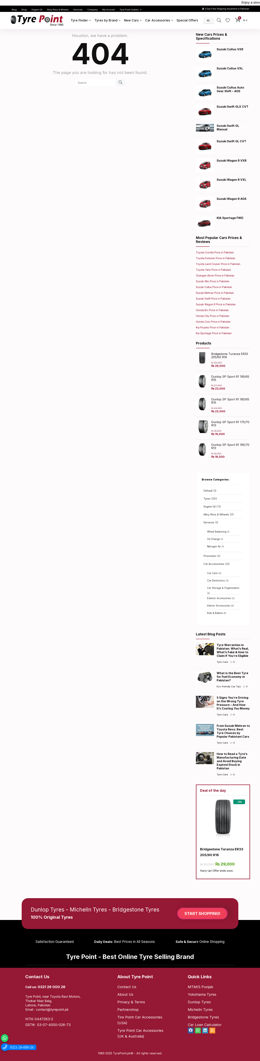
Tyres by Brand (106, 20)
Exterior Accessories (219, 598)
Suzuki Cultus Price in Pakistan (214, 287)
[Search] (120, 82)
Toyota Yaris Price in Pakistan (213, 269)
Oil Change (213, 539)
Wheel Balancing (216, 531)
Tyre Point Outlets (129, 9)
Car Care (212, 573)
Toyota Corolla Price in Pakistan (215, 252)
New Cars (131, 20)
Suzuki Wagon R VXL (231, 179)
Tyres (207, 498)
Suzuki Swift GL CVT (231, 141)
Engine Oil (37, 9)
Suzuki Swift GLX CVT (232, 106)
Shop (24, 9)
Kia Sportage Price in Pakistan (214, 333)
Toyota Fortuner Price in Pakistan (215, 258)
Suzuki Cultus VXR (230, 49)
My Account (108, 9)
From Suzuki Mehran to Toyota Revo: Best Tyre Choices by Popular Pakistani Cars (233, 731)
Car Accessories (157, 20)
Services (78, 9)
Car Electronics (216, 580)
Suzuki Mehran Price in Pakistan (215, 292)
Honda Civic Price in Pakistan (213, 321)
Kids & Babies (215, 613)
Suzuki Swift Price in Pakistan (213, 298)
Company (92, 9)
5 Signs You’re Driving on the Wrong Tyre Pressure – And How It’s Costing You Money (233, 703)
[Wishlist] (228, 20)
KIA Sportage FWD (230, 218)
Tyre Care (222, 661)
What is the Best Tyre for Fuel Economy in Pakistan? (232, 676)
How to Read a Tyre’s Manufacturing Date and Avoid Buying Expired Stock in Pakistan (232, 761)
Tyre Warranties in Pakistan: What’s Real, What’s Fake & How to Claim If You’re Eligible (233, 650)
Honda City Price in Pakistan (212, 315)
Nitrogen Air (214, 546)
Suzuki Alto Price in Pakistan (212, 281)
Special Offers (187, 20)
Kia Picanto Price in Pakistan (212, 327)
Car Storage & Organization (223, 587)
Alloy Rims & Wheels (58, 9)
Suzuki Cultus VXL (230, 68)
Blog (14, 9)
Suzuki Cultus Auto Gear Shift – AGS (230, 89)
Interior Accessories (218, 605)
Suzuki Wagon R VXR (231, 160)
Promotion (209, 556)
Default (208, 490)
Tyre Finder (79, 20)
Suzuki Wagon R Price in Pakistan (216, 304)
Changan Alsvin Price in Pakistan (215, 275)
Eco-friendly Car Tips (229, 686)
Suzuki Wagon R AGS (231, 199)
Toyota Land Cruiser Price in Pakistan (218, 263)
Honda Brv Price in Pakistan (212, 310)
